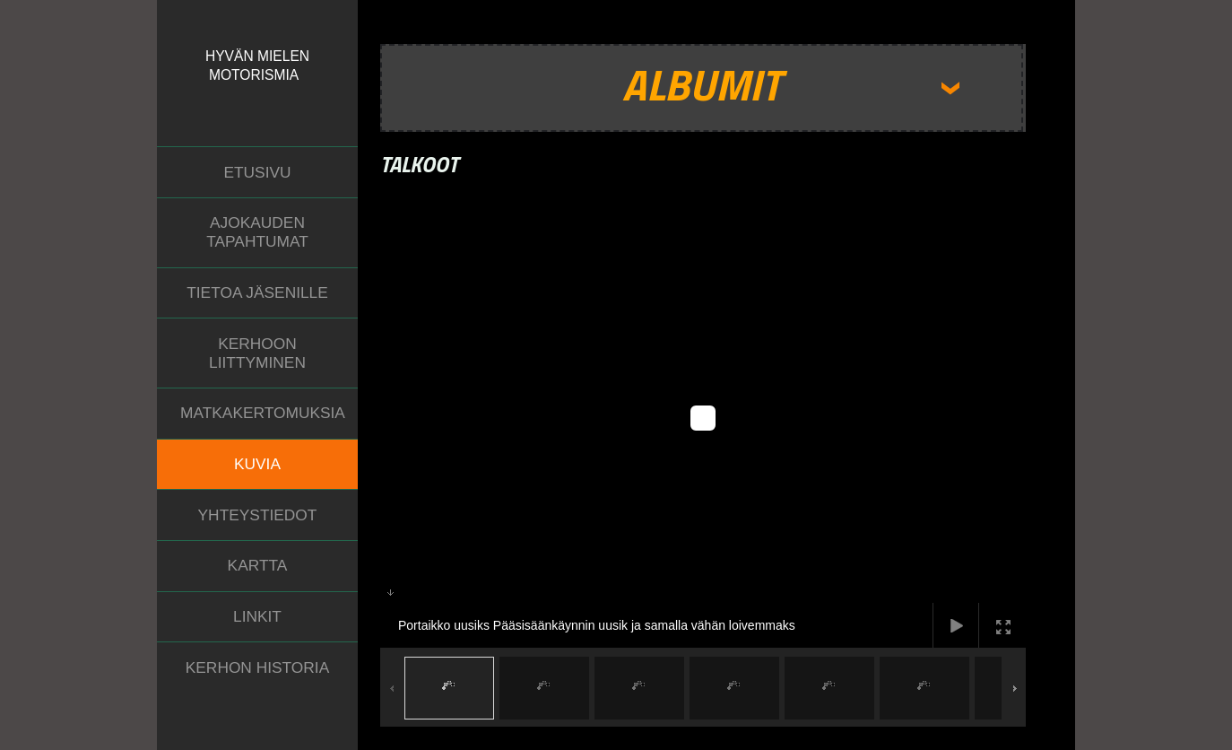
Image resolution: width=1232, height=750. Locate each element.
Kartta (258, 565)
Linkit (257, 616)
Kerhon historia (257, 667)
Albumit (701, 84)
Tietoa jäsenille (257, 292)
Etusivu (257, 172)
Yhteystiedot (257, 515)
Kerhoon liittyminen (257, 353)
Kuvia (257, 464)
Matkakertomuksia (262, 413)
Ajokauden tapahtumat (257, 232)
